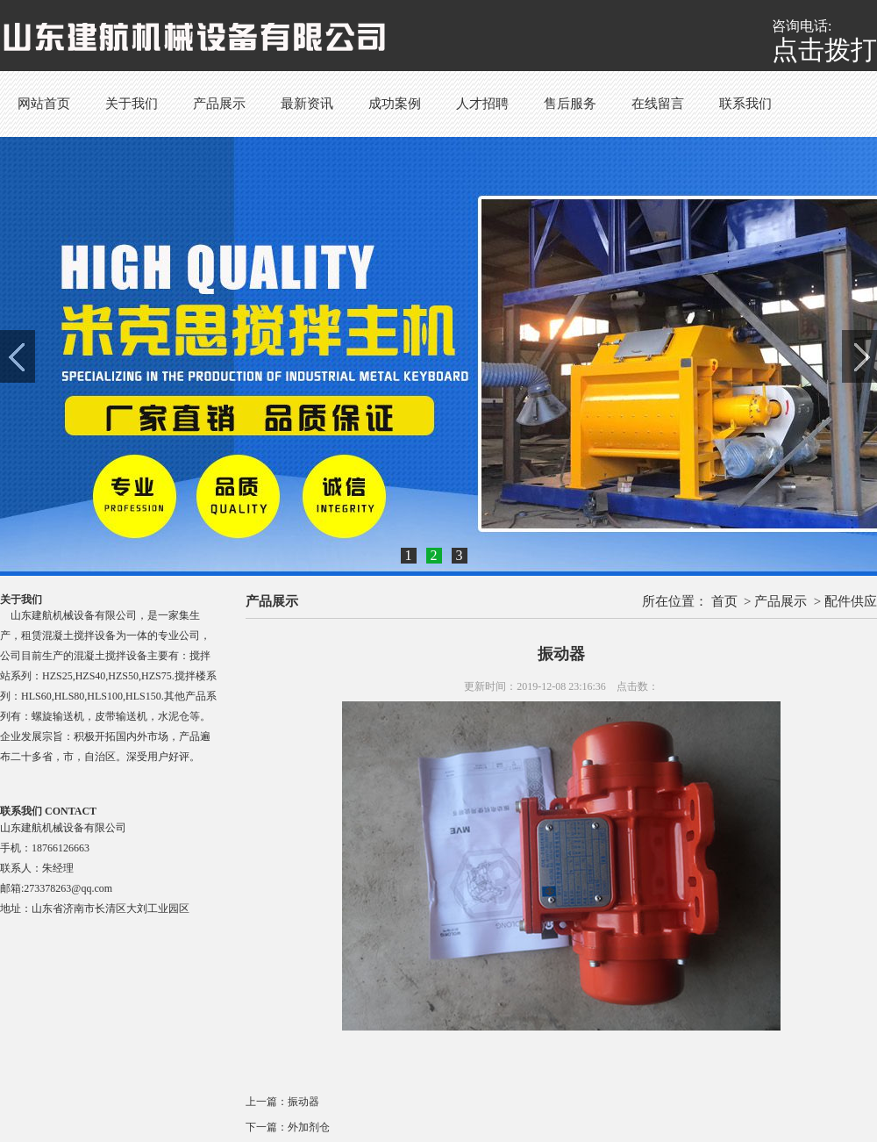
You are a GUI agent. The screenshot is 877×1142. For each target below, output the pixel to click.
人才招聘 (482, 104)
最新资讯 (307, 104)
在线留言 (657, 104)
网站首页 (44, 104)
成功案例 (394, 104)
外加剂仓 (309, 1127)
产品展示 (219, 104)
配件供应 (850, 601)
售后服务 (570, 104)
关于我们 (131, 104)
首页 (724, 601)
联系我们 (745, 104)
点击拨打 (824, 49)
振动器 (303, 1101)
